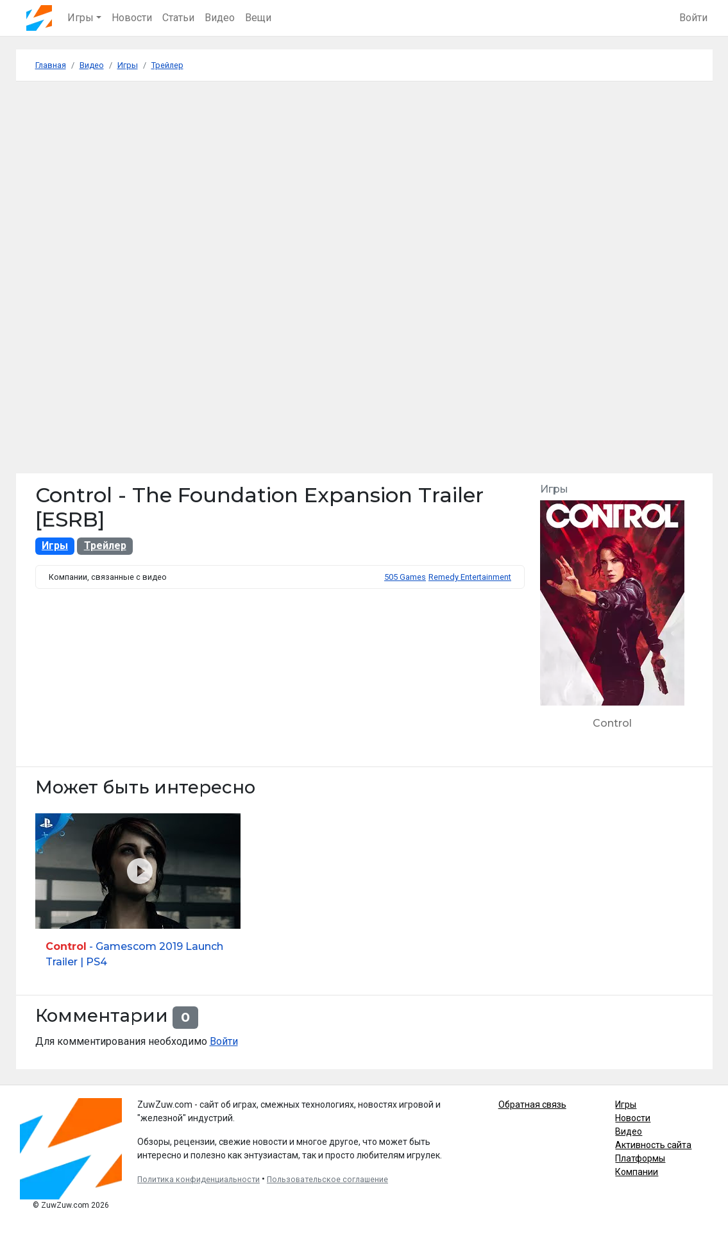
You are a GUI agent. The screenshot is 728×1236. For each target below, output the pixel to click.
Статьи (178, 18)
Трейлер (105, 545)
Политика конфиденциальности (198, 1179)
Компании (636, 1172)
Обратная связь (532, 1104)
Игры (55, 545)
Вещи (258, 18)
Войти (693, 18)
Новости (132, 18)
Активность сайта (653, 1145)
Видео (220, 18)
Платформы (640, 1158)
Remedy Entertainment (469, 577)
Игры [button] (80, 18)
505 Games (405, 577)
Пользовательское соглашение (327, 1179)
